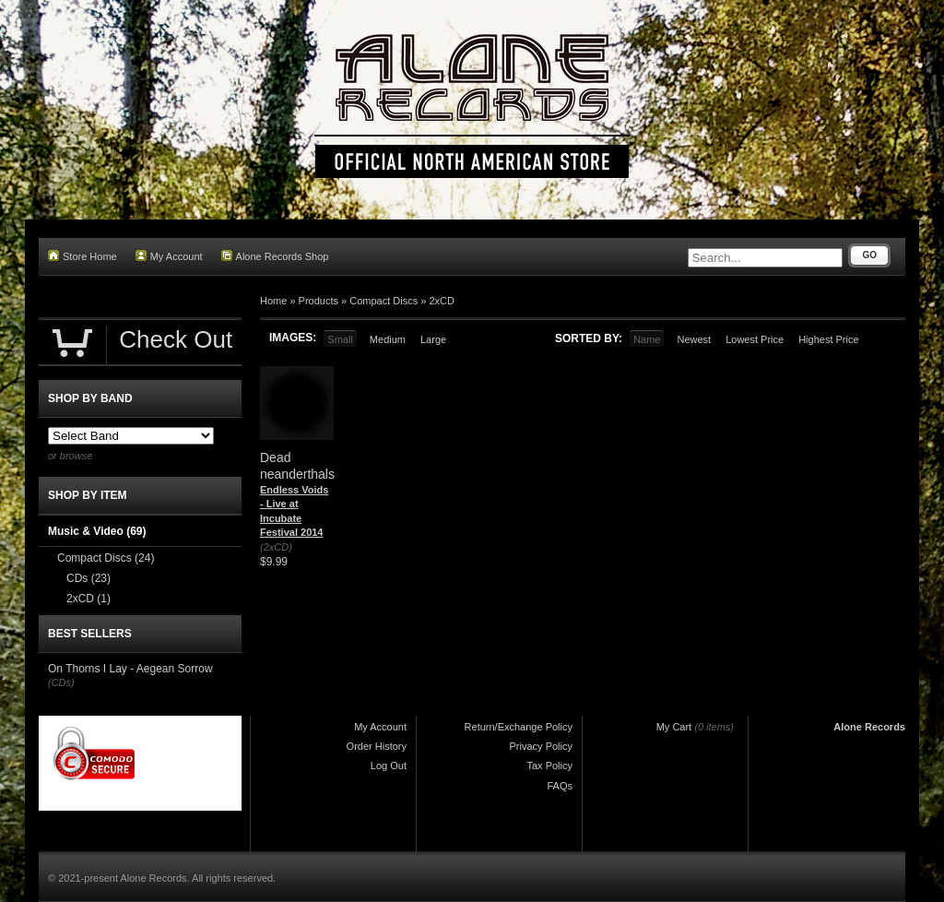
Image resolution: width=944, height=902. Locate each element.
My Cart (674, 726)
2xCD (441, 300)
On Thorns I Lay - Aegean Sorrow (130, 668)
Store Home (82, 256)
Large (433, 339)
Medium (388, 339)
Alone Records (869, 726)
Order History (377, 746)
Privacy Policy (541, 746)
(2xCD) (276, 546)
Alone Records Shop (275, 256)
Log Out (389, 765)
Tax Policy (549, 765)
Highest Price (828, 339)
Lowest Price (755, 339)
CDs (88, 578)
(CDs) (61, 682)
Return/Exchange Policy (518, 726)
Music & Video (97, 531)
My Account (169, 256)
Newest (694, 339)
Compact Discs (383, 300)
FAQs (559, 785)
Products (318, 300)
